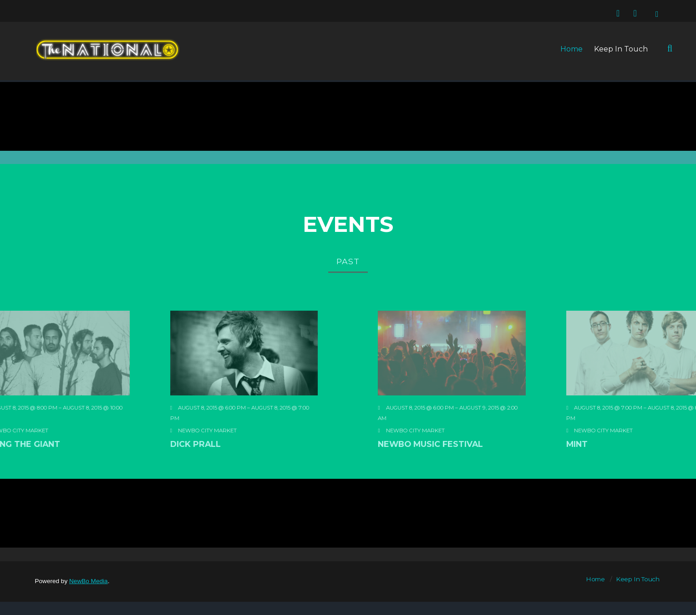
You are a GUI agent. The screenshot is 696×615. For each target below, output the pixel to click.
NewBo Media (88, 581)
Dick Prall (164, 475)
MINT (639, 475)
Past (348, 261)
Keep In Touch (621, 49)
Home (571, 49)
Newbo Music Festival (461, 475)
